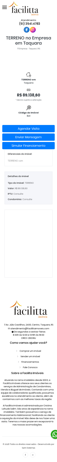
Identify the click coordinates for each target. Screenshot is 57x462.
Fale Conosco (30, 367)
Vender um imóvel (30, 356)
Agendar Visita (28, 128)
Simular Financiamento (28, 145)
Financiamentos (30, 361)
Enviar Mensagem (28, 137)
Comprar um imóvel (30, 350)
